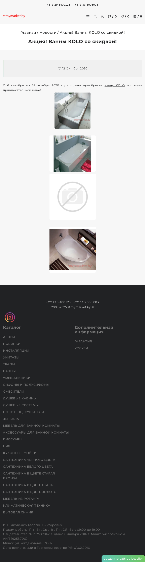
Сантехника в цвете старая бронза (29, 475)
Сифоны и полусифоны (26, 385)
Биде (8, 446)
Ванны (10, 371)
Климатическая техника (27, 505)
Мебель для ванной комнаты (32, 426)
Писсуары (13, 439)
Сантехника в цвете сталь (28, 485)
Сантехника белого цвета (28, 466)
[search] (95, 16)
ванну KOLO (115, 85)
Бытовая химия (18, 512)
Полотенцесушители (24, 412)
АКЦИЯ (9, 337)
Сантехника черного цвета (29, 460)
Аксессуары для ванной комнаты (36, 432)
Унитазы (11, 357)
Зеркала (11, 419)
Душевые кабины (20, 398)
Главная (28, 32)
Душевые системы (21, 405)
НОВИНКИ (12, 344)
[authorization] (102, 16)
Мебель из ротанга (21, 499)
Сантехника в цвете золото (30, 492)
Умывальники (17, 378)
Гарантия (84, 341)
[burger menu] (87, 16)
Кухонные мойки (20, 453)
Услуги (82, 348)
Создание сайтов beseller (123, 558)
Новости (48, 32)
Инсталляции (16, 350)
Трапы (9, 364)
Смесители (14, 391)
